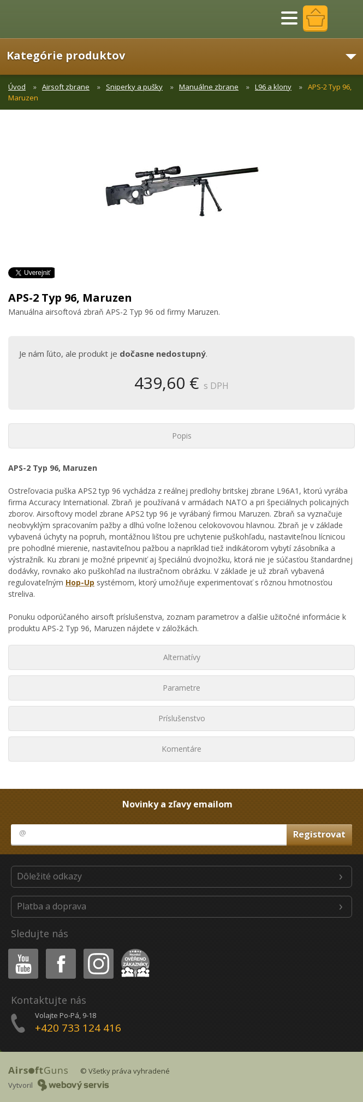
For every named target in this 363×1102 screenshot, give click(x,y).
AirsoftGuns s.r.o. (46, 19)
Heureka (133, 951)
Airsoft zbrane (66, 87)
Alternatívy (181, 657)
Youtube (20, 951)
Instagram (98, 951)
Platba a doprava (51, 906)
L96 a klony (273, 87)
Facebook (60, 951)
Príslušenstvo (181, 718)
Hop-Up (80, 582)
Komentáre (181, 749)
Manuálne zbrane (209, 87)
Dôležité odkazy (49, 876)
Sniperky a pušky (134, 87)
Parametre (181, 687)
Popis (182, 435)
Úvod (17, 87)
